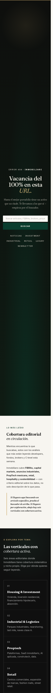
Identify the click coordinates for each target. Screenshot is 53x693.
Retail (28, 241)
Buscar (25, 226)
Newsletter (25, 246)
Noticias (16, 236)
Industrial (13, 241)
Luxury (40, 241)
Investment (32, 236)
